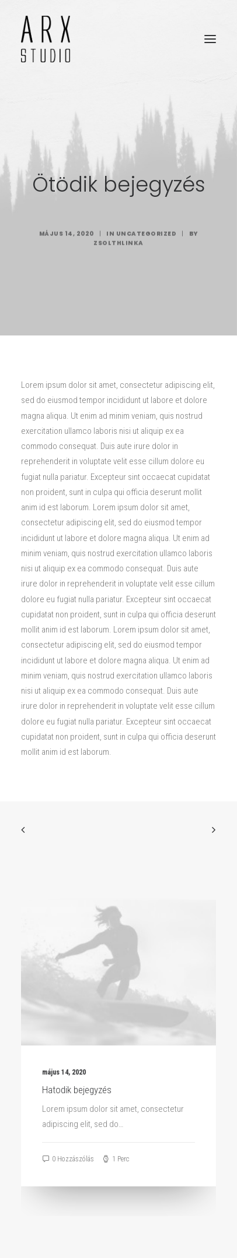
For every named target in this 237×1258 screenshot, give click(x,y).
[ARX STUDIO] (45, 39)
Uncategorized (146, 268)
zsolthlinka (118, 278)
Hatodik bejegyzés (76, 1103)
